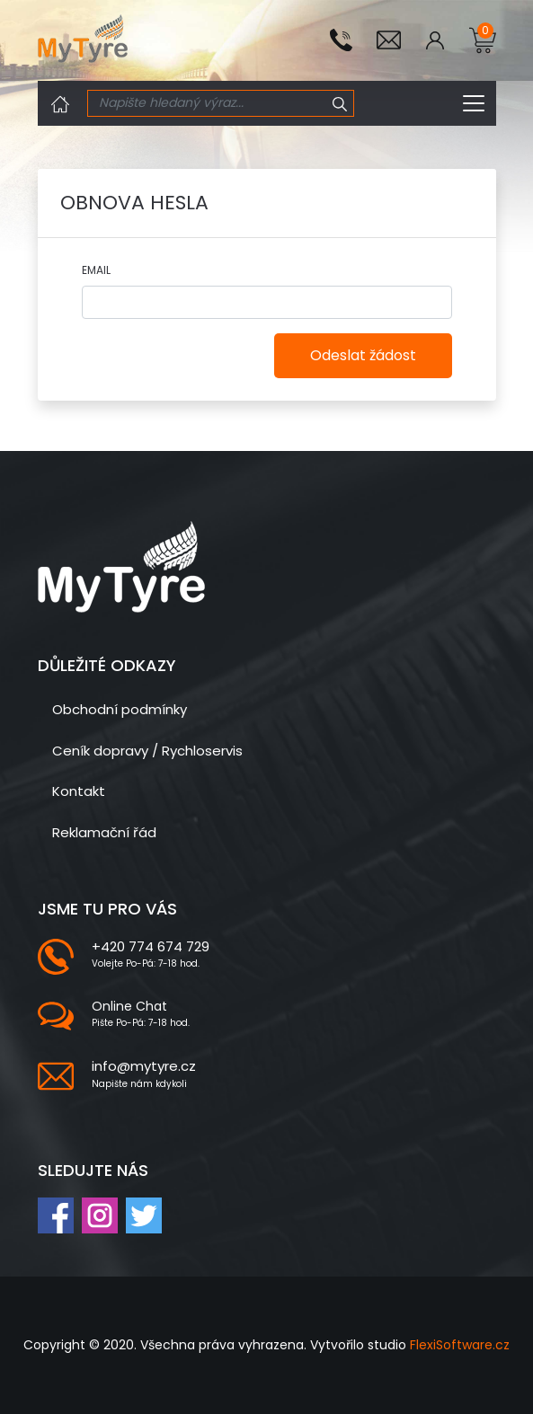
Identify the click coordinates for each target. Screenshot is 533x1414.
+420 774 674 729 (150, 946)
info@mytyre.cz (144, 1065)
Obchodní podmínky (119, 709)
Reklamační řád (104, 832)
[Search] (207, 103)
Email (96, 270)
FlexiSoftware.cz (460, 1345)
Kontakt (78, 791)
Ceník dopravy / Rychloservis (147, 750)
